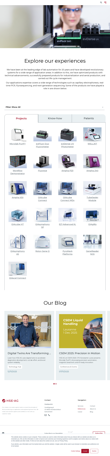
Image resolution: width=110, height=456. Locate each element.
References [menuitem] (81, 410)
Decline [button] (94, 451)
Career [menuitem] (80, 412)
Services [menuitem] (80, 407)
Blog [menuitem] (91, 412)
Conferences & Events (68, 368)
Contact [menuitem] (92, 407)
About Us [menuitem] (93, 410)
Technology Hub (15, 371)
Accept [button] (85, 451)
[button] (54, 384)
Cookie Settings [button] (75, 451)
